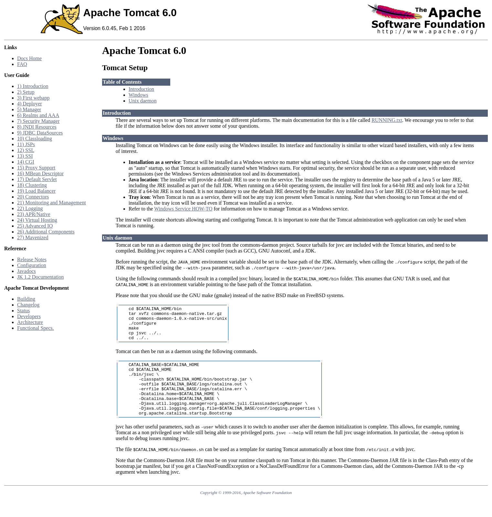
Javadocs (26, 271)
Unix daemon (143, 100)
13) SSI (25, 156)
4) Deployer (29, 103)
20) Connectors (33, 196)
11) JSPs (26, 144)
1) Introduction (32, 86)
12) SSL (25, 150)
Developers (29, 316)
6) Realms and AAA (38, 115)
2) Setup (26, 92)
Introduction (141, 89)
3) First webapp (33, 98)
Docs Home (29, 58)
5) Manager (29, 109)
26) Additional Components (46, 231)
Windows (138, 95)
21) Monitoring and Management (51, 202)
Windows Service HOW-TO (183, 208)
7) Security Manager (38, 121)
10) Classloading (34, 138)
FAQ (22, 64)
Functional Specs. (35, 328)
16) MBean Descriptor (40, 173)
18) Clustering (32, 185)
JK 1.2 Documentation (40, 277)
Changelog (28, 304)
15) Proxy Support (36, 167)
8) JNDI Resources (37, 127)
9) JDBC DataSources (40, 132)
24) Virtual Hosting (37, 220)
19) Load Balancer (36, 191)
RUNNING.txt (387, 120)
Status (23, 310)
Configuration (31, 265)
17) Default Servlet (37, 179)
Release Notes (32, 259)
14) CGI (25, 162)
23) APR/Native (33, 214)
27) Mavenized (32, 237)
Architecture (30, 322)
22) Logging (30, 208)
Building (26, 299)
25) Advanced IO (35, 226)
